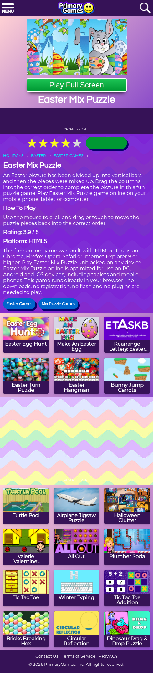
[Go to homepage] (76, 8)
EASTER (38, 155)
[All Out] (76, 547)
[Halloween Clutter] (127, 506)
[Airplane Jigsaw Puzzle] (76, 506)
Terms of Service (78, 656)
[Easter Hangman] (76, 376)
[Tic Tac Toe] (26, 588)
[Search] (145, 8)
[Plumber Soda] (127, 547)
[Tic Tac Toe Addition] (127, 588)
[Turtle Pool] (26, 506)
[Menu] (7, 8)
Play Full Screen (76, 85)
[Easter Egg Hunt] (26, 335)
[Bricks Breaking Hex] (26, 629)
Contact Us (47, 656)
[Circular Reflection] (76, 629)
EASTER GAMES (68, 155)
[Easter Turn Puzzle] (26, 376)
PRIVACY (108, 656)
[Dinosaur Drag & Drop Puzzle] (127, 629)
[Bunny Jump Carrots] (127, 376)
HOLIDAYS (13, 155)
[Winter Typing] (76, 588)
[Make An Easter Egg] (76, 335)
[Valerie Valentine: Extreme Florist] (26, 547)
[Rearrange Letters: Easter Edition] (127, 335)
